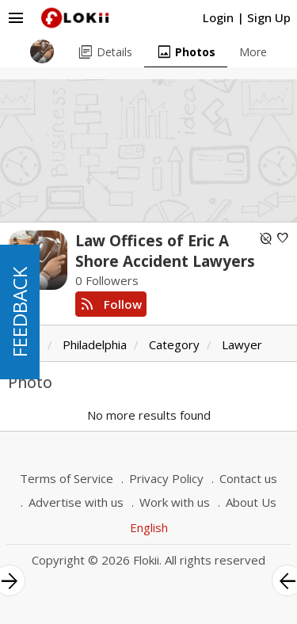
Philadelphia (95, 344)
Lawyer (242, 344)
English (149, 527)
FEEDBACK (19, 312)
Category (174, 344)
